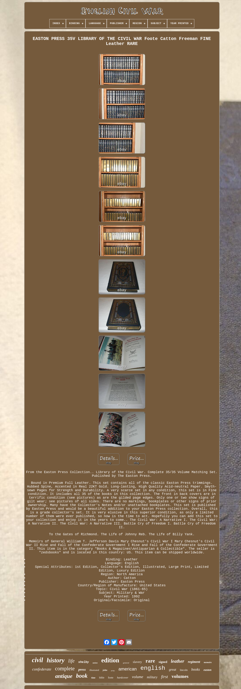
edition (110, 660)
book (82, 676)
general (126, 663)
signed (163, 662)
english (152, 668)
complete (65, 668)
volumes (180, 676)
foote (110, 677)
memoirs (208, 662)
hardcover (122, 677)
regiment (194, 662)
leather (177, 661)
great (172, 669)
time (93, 677)
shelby (83, 662)
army (113, 671)
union (95, 663)
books (195, 669)
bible (101, 677)
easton (207, 669)
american (127, 668)
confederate (41, 669)
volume (137, 677)
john (105, 670)
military (152, 677)
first (164, 676)
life (71, 661)
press (82, 669)
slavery (137, 662)
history (55, 660)
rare (150, 661)
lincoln (184, 669)
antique (63, 676)
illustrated (94, 670)
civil (37, 660)
